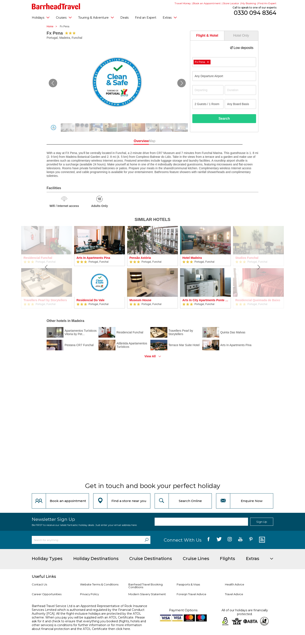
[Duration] (240, 90)
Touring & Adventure (96, 17)
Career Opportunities (46, 594)
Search (224, 118)
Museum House (140, 300)
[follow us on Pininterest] (251, 540)
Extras (170, 17)
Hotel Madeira (192, 257)
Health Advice (234, 584)
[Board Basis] (240, 104)
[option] (99, 267)
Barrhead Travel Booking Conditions (145, 586)
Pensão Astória (140, 257)
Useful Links (44, 576)
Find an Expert (145, 17)
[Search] (146, 540)
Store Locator (231, 3)
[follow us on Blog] (261, 540)
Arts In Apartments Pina (93, 257)
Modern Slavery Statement (147, 594)
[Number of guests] (208, 104)
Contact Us (39, 584)
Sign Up (261, 521)
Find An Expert (267, 3)
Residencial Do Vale (90, 300)
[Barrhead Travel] (56, 6)
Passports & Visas (188, 584)
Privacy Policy (89, 594)
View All (150, 356)
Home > (53, 26)
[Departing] (208, 90)
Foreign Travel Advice (191, 594)
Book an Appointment (207, 3)
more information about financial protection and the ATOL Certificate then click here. (87, 627)
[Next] (258, 267)
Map (171, 141)
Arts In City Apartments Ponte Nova (205, 300)
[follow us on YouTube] (240, 540)
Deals (124, 17)
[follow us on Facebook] (208, 540)
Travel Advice (234, 594)
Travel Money (183, 3)
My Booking (248, 3)
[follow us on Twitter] (219, 540)
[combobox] (224, 62)
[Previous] (46, 267)
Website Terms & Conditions (99, 584)
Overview (133, 141)
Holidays (41, 17)
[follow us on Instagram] (229, 540)
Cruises (64, 17)
